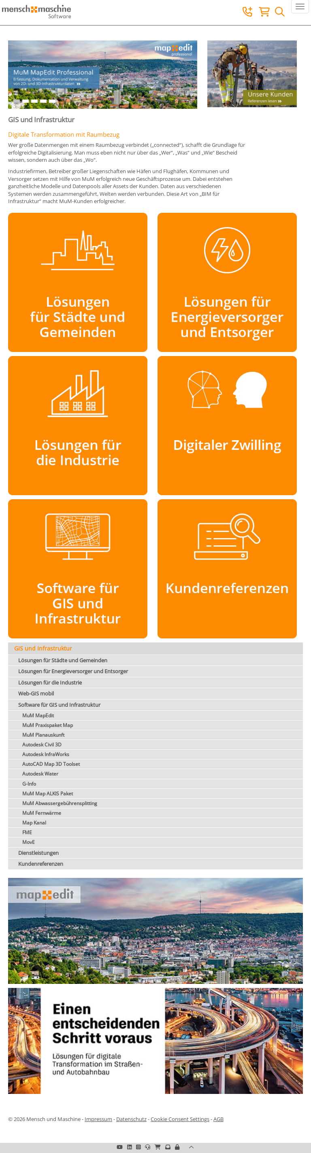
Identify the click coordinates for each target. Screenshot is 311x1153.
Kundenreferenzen (40, 863)
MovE (28, 842)
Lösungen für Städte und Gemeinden (62, 660)
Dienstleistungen (38, 852)
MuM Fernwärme (41, 813)
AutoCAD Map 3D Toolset (51, 764)
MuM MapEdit (38, 715)
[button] (177, 1147)
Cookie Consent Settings (180, 1119)
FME (27, 832)
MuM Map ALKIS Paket (47, 793)
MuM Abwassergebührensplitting (59, 803)
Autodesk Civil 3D (42, 744)
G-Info (29, 783)
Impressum (98, 1119)
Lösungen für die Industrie (50, 682)
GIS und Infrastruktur (43, 648)
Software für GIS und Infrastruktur (59, 704)
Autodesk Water (40, 773)
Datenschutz (131, 1119)
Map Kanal (34, 822)
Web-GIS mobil (36, 693)
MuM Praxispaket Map (47, 725)
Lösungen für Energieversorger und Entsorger (73, 671)
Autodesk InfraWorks (45, 754)
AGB (218, 1119)
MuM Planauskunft (43, 734)
